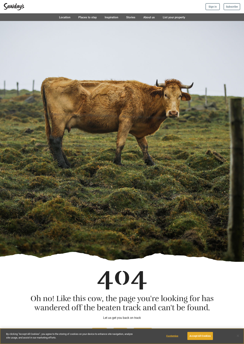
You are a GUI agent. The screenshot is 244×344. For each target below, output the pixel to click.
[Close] (238, 336)
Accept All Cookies (200, 336)
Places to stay (87, 17)
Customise (172, 336)
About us (149, 17)
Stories (130, 17)
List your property (174, 17)
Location (64, 17)
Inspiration (111, 17)
